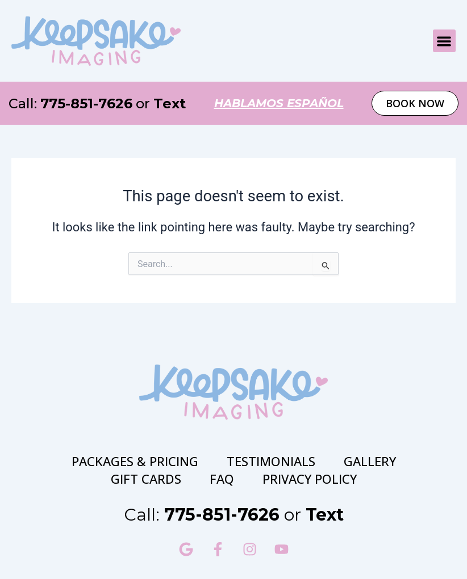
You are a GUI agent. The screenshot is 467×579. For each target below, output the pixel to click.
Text (169, 103)
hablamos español (279, 103)
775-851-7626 (86, 103)
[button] (444, 41)
